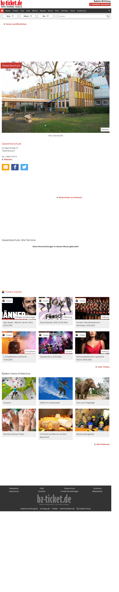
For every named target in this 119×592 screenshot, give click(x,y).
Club (28, 10)
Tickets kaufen (13, 285)
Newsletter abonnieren (101, 4)
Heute (7, 10)
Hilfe (42, 481)
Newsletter (14, 481)
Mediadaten (97, 484)
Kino (57, 10)
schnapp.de (45, 502)
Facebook (97, 481)
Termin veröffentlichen (16, 17)
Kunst (50, 10)
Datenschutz (69, 481)
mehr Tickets (103, 360)
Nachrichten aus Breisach (70, 190)
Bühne (35, 10)
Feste (72, 10)
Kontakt (41, 484)
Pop (22, 10)
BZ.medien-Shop (84, 502)
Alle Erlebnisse (102, 437)
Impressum (14, 484)
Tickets (15, 10)
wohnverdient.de (67, 502)
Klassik (43, 10)
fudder (55, 502)
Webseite (8, 153)
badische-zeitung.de (29, 502)
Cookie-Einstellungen (70, 484)
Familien (64, 10)
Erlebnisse (81, 10)
